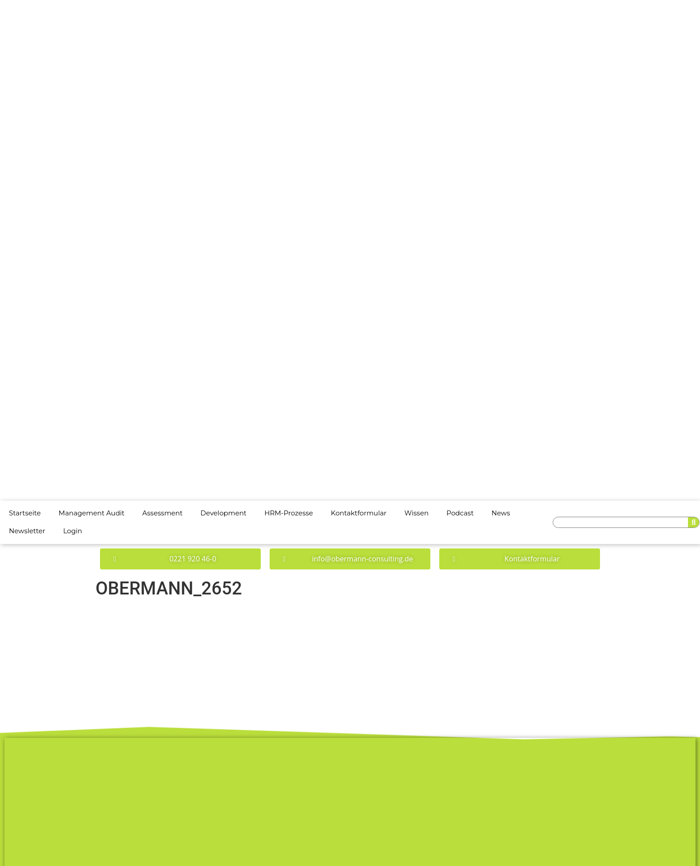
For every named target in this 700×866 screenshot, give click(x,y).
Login (72, 531)
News (501, 513)
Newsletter (27, 531)
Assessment (162, 513)
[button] (180, 558)
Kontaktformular (359, 513)
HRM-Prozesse (288, 513)
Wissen (416, 513)
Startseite (25, 513)
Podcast (460, 513)
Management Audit (91, 513)
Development (223, 513)
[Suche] (693, 522)
